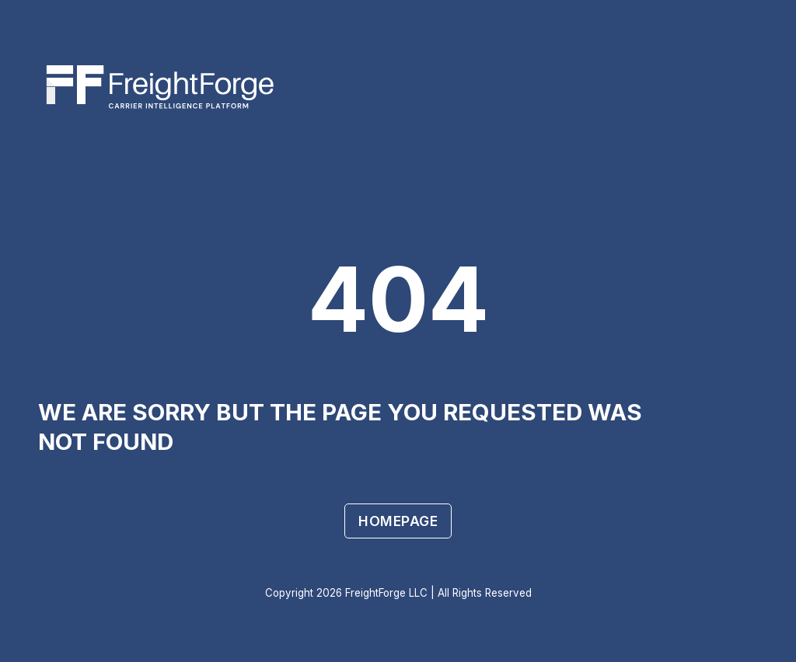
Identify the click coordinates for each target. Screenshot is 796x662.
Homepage (398, 521)
